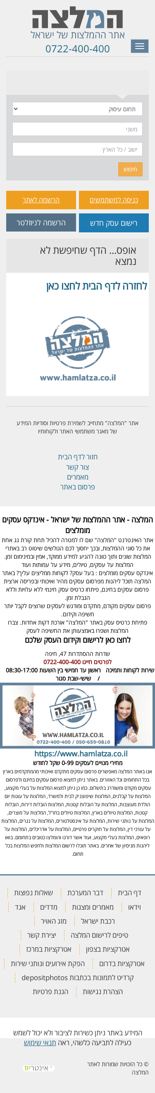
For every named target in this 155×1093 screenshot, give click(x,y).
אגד (20, 907)
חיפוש (130, 169)
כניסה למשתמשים (114, 199)
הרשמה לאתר (41, 199)
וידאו (134, 907)
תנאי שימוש (40, 1042)
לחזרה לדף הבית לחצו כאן (96, 286)
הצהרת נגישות (103, 991)
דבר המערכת (85, 892)
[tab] (122, 80)
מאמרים (77, 477)
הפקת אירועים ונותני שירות (48, 963)
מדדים (48, 907)
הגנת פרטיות (50, 991)
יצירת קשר (41, 935)
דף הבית (129, 892)
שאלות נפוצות (33, 892)
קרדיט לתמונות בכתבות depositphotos (77, 977)
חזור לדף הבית (78, 456)
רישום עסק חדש (114, 223)
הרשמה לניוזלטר (41, 222)
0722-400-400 (77, 48)
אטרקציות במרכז (49, 949)
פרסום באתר (77, 486)
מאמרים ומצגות (93, 907)
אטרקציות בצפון (108, 949)
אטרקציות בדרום (122, 963)
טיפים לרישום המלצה (99, 935)
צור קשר (77, 467)
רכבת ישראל (98, 921)
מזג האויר (54, 921)
